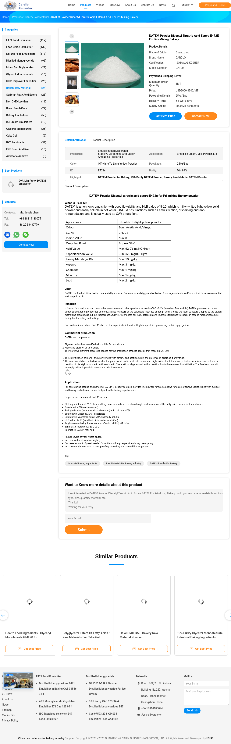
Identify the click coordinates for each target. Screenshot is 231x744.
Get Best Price (165, 116)
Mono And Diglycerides (26, 67)
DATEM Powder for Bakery (163, 463)
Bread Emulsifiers (26, 108)
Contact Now (26, 244)
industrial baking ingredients (82, 463)
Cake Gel (26, 136)
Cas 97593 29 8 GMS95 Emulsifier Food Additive (103, 716)
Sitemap (7, 709)
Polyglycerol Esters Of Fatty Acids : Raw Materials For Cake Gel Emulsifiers (86, 637)
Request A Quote (215, 5)
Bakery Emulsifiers (26, 115)
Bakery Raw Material (26, 88)
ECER (209, 738)
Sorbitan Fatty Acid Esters (26, 95)
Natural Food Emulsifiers (26, 54)
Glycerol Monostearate (26, 74)
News (5, 704)
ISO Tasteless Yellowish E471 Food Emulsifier (56, 716)
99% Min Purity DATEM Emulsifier (32, 182)
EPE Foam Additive (26, 149)
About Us (7, 699)
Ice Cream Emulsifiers (26, 122)
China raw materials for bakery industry (41, 738)
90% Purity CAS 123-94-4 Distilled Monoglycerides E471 (107, 704)
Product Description (103, 139)
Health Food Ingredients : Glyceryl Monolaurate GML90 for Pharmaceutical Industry (28, 637)
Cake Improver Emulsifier (26, 81)
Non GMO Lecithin (26, 101)
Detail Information (75, 139)
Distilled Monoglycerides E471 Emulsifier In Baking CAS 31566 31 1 (57, 689)
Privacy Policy (10, 720)
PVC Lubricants (26, 142)
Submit (84, 530)
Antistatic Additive (26, 156)
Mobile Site (8, 715)
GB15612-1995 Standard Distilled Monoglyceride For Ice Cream (107, 689)
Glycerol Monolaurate (26, 129)
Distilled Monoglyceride (26, 61)
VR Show (7, 694)
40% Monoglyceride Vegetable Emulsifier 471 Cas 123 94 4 (57, 704)
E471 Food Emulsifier (26, 40)
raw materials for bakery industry (123, 463)
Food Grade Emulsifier (26, 47)
